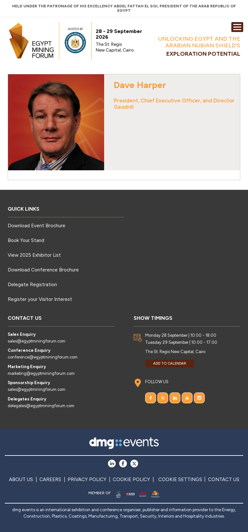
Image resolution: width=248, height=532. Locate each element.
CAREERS (50, 479)
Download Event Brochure (36, 226)
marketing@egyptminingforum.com (41, 373)
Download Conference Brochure (43, 270)
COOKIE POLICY (131, 479)
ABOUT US (21, 479)
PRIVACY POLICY (87, 479)
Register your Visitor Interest (40, 299)
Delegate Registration (32, 284)
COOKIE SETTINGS (180, 479)
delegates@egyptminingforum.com (41, 405)
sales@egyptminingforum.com (36, 341)
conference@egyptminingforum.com (43, 357)
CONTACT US (223, 479)
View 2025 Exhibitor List (34, 255)
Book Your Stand (26, 240)
